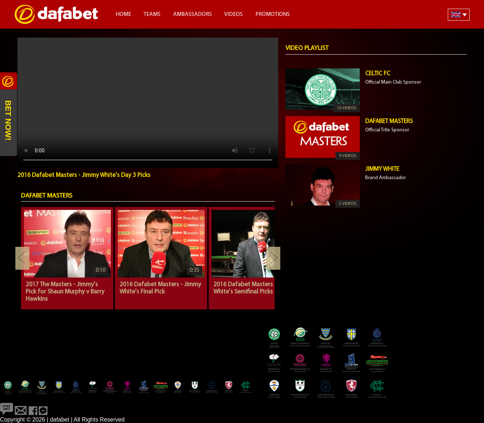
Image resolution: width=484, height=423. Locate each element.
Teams (151, 14)
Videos (233, 14)
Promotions (272, 14)
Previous (22, 258)
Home (123, 14)
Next (273, 258)
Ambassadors (192, 14)
